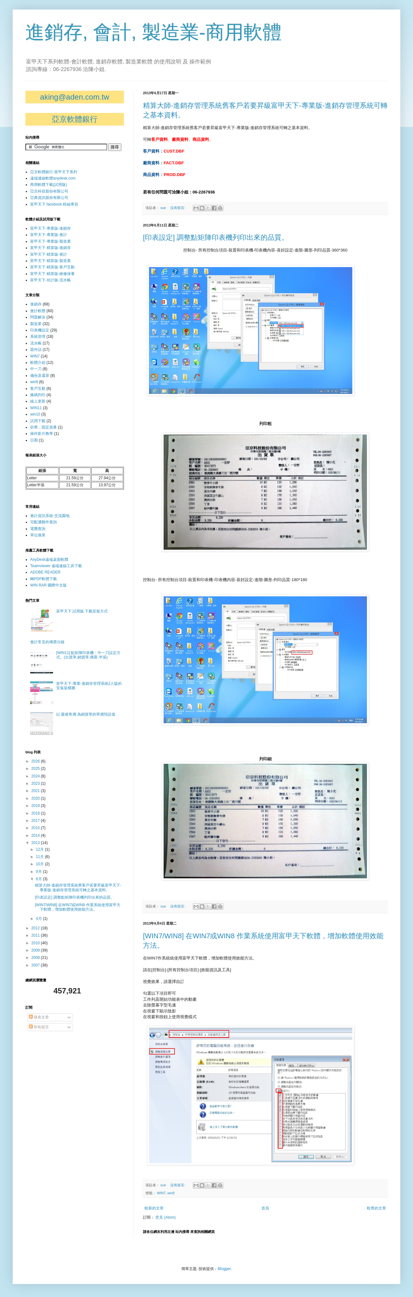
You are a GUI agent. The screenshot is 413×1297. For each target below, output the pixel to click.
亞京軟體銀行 (75, 119)
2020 (36, 798)
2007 (36, 965)
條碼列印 (37, 395)
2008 (36, 957)
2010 (36, 943)
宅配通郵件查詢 (43, 522)
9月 (39, 871)
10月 (40, 864)
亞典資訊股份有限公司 (49, 197)
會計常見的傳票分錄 (47, 642)
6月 (39, 879)
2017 (36, 820)
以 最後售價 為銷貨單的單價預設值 (86, 714)
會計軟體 (37, 311)
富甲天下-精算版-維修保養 (52, 274)
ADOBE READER (45, 572)
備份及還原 (39, 375)
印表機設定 (39, 330)
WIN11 (36, 408)
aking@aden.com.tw (74, 97)
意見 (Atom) (165, 1217)
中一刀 (36, 369)
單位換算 (37, 535)
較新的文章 (154, 1208)
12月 (40, 849)
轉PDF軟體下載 (43, 579)
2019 (36, 805)
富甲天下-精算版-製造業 (50, 261)
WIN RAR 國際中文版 (48, 585)
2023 (36, 783)
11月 (40, 857)
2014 (36, 835)
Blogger (224, 1269)
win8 (170, 1193)
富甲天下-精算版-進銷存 (50, 248)
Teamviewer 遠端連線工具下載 (56, 566)
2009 (36, 950)
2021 (36, 791)
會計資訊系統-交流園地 (50, 516)
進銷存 (36, 304)
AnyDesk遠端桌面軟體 (49, 559)
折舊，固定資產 (43, 427)
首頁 (265, 1208)
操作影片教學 (41, 433)
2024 (36, 776)
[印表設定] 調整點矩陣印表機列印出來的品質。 (215, 237)
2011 (36, 935)
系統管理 (37, 336)
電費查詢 (37, 529)
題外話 (36, 349)
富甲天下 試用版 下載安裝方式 (82, 611)
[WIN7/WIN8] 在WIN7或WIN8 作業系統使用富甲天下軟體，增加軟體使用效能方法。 (77, 907)
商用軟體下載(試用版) (48, 184)
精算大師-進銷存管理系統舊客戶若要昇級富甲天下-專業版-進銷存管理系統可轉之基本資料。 (78, 887)
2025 (36, 768)
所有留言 (39, 1027)
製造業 (36, 324)
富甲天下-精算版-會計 (48, 254)
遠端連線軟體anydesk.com (53, 178)
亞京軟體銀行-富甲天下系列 (53, 172)
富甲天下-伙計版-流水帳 (50, 280)
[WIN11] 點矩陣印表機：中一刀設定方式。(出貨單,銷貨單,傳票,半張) (88, 655)
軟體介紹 (37, 362)
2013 (36, 843)
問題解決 (37, 317)
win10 (35, 414)
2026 (36, 761)
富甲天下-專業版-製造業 (50, 241)
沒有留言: (178, 208)
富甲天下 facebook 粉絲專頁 (54, 204)
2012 (36, 928)
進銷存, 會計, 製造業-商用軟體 (153, 32)
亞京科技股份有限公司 (49, 191)
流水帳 (36, 343)
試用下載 (37, 421)
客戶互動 (37, 388)
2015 (36, 828)
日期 (34, 440)
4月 (39, 918)
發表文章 (39, 1017)
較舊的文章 (376, 1208)
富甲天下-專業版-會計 (48, 235)
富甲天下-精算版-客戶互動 (52, 267)
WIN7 (161, 1193)
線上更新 (37, 401)
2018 (36, 813)
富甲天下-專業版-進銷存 (50, 228)
